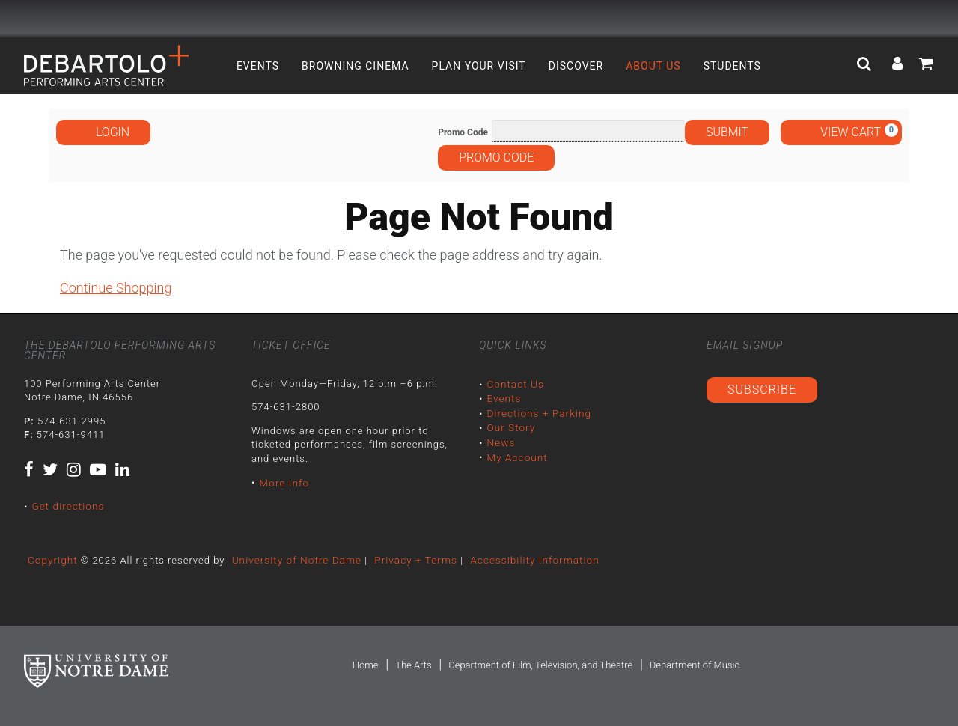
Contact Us (513, 383)
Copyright (52, 558)
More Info (283, 481)
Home (366, 663)
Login (103, 131)
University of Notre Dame (292, 558)
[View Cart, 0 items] (841, 132)
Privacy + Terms (406, 558)
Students (732, 66)
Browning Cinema (355, 66)
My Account (515, 452)
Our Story (509, 424)
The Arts (413, 663)
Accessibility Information (521, 558)
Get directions (66, 505)
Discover (576, 66)
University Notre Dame (136, 18)
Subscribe (761, 389)
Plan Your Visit (479, 66)
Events (258, 66)
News (499, 439)
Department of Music (694, 663)
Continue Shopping (115, 288)
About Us (653, 66)
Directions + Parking (536, 411)
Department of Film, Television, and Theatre (540, 663)
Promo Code (463, 132)
